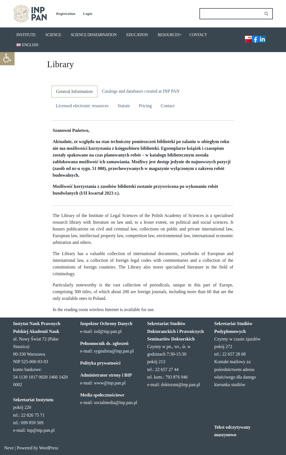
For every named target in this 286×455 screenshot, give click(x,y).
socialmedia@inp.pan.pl (115, 402)
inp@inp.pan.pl (40, 430)
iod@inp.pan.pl (107, 331)
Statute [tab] (124, 105)
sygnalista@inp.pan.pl (114, 351)
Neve (9, 447)
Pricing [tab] (145, 105)
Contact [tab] (168, 105)
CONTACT (198, 35)
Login (87, 13)
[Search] (229, 13)
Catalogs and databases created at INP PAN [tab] (141, 91)
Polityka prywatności (100, 363)
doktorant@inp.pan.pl (180, 384)
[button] (36, 35)
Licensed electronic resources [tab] (82, 105)
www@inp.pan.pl (109, 383)
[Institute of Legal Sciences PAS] (30, 13)
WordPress (48, 447)
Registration (65, 13)
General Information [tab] (74, 91)
